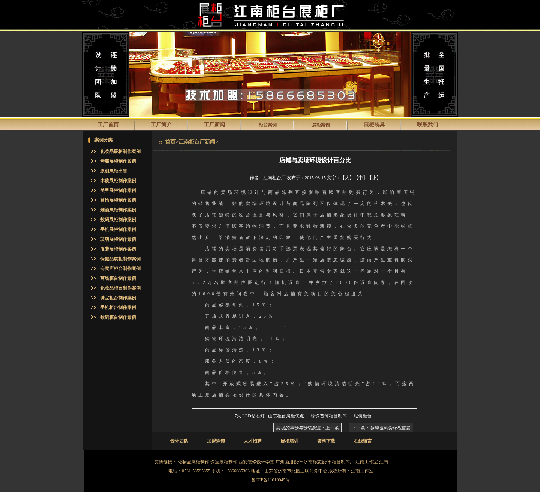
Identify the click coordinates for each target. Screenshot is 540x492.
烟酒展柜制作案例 (118, 210)
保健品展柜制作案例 (120, 258)
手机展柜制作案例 (118, 229)
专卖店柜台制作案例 (120, 268)
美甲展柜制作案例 (118, 190)
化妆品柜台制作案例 (120, 288)
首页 (170, 142)
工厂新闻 (214, 125)
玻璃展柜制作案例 (118, 239)
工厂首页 (108, 125)
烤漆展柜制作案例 (118, 161)
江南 (383, 462)
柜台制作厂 (343, 462)
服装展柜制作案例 (118, 249)
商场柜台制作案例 (118, 278)
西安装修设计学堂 (256, 462)
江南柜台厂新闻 (196, 142)
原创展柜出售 (113, 171)
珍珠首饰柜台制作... (330, 415)
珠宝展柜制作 (223, 462)
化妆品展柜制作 (193, 462)
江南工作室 (367, 462)
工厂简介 (161, 125)
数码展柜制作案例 (118, 219)
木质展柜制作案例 (118, 180)
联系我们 (427, 125)
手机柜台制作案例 (118, 307)
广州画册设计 (289, 462)
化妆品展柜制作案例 (120, 151)
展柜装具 (374, 125)
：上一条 (307, 427)
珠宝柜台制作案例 (118, 297)
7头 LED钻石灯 (249, 415)
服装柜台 (363, 415)
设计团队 (179, 441)
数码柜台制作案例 (118, 317)
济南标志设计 (317, 462)
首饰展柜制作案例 (118, 200)
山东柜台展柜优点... (288, 415)
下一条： (381, 427)
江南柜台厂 (274, 177)
